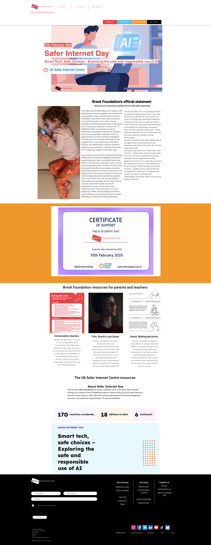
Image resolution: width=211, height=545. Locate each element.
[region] (62, 8)
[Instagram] (133, 527)
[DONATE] (110, 22)
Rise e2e (122, 497)
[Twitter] (145, 527)
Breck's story (144, 486)
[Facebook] (139, 527)
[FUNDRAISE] (124, 22)
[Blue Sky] (167, 527)
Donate (164, 485)
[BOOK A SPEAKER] (139, 22)
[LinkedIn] (150, 527)
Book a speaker (122, 490)
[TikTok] (162, 527)
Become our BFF (122, 487)
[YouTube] (156, 527)
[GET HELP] (154, 22)
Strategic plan (143, 503)
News (122, 504)
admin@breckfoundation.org (39, 513)
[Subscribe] (40, 517)
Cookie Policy (150, 532)
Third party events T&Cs (137, 532)
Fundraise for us (164, 489)
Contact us (122, 500)
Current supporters (143, 499)
